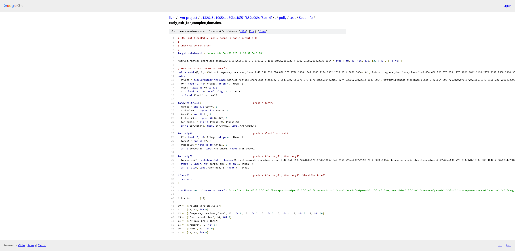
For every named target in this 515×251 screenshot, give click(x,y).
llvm (172, 17)
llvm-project (187, 17)
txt (500, 245)
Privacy (32, 245)
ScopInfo (306, 17)
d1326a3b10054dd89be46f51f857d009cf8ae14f (236, 17)
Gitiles (21, 245)
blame (262, 31)
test (293, 17)
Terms (42, 245)
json (508, 245)
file (243, 31)
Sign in (507, 5)
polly (282, 17)
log (252, 31)
